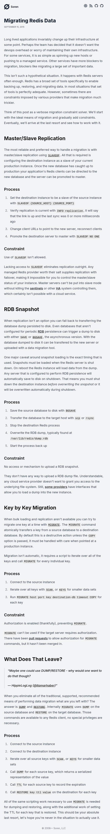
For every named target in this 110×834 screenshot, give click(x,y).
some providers (56, 487)
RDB (41, 331)
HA (58, 288)
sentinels (36, 288)
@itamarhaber (44, 685)
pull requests (38, 638)
